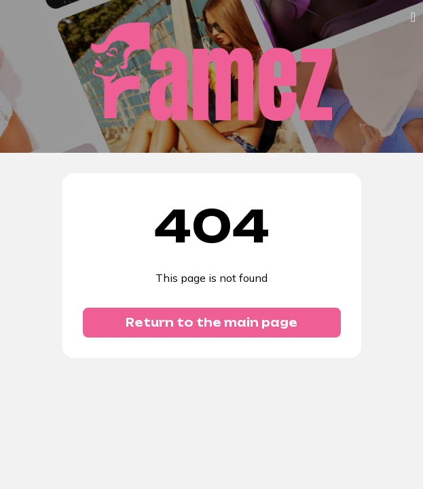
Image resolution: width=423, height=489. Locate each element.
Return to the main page (211, 322)
